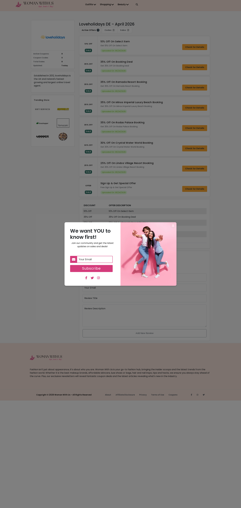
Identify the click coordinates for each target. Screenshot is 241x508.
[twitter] (92, 278)
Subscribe (91, 268)
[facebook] (86, 278)
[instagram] (98, 278)
